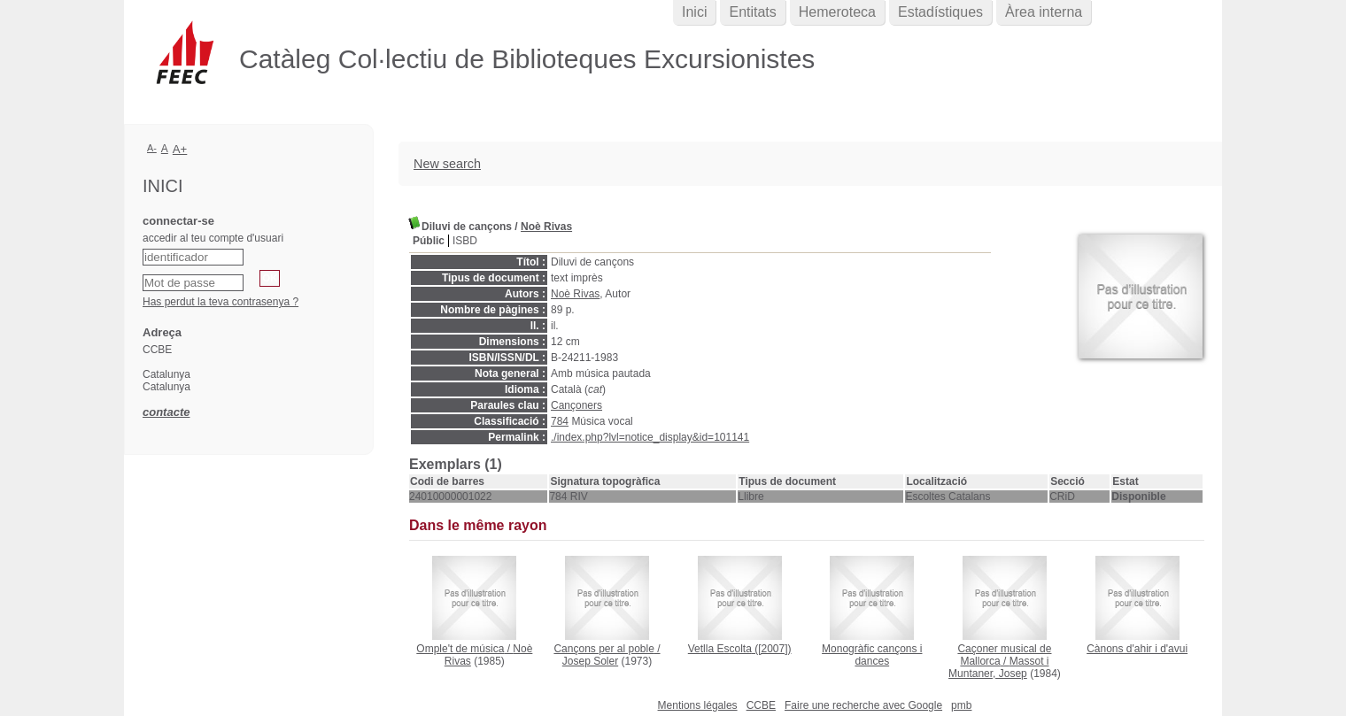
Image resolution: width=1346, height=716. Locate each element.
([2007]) (740, 649)
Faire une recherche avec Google (863, 705)
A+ (180, 149)
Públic (429, 241)
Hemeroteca (837, 11)
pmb (961, 705)
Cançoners (576, 405)
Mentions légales (698, 705)
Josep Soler (590, 661)
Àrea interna (1043, 11)
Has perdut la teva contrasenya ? (220, 302)
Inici (694, 11)
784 (560, 421)
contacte (166, 412)
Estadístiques (940, 11)
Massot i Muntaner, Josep (998, 667)
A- (152, 147)
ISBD (465, 241)
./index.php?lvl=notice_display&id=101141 (650, 437)
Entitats (752, 11)
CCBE (761, 705)
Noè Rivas (546, 226)
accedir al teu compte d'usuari (213, 238)
